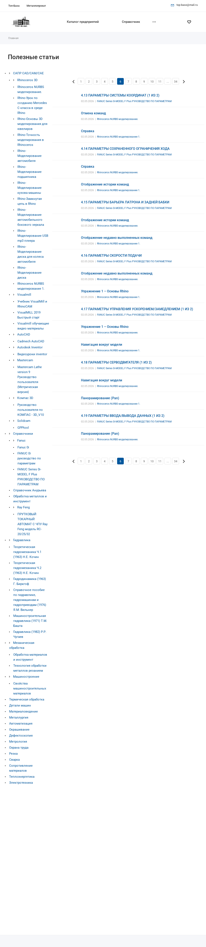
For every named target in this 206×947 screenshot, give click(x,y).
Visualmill (24, 295)
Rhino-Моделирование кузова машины (29, 188)
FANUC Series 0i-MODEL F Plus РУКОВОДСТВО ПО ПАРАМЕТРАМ (134, 101)
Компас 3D (25, 398)
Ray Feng (23, 507)
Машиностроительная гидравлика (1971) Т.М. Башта (30, 621)
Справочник (131, 22)
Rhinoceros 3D (27, 80)
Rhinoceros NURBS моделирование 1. (118, 136)
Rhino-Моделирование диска (29, 272)
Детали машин (20, 705)
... (168, 81)
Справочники (23, 434)
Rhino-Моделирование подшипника (29, 172)
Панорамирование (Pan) (100, 398)
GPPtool (23, 428)
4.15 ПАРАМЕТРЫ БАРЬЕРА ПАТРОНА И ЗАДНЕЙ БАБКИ (125, 202)
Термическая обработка (26, 699)
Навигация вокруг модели (101, 345)
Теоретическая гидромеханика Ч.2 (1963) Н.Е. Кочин (27, 568)
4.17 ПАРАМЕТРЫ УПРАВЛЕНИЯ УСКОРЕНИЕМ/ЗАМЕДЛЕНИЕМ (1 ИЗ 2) (137, 309)
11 (160, 81)
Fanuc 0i (23, 447)
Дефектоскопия (21, 735)
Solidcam (23, 421)
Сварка (14, 760)
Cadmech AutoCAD (30, 341)
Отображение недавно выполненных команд (116, 238)
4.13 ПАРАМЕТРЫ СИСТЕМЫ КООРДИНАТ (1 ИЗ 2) (120, 95)
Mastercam (25, 360)
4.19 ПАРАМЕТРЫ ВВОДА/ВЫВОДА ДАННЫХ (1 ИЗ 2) (122, 416)
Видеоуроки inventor (32, 354)
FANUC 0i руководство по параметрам (29, 458)
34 (175, 81)
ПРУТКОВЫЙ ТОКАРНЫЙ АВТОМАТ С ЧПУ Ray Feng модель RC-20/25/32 (32, 524)
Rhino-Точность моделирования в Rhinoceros (30, 140)
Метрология (18, 741)
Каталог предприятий (83, 22)
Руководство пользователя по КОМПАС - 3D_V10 (30, 410)
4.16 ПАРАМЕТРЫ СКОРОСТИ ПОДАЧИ (111, 255)
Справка (87, 131)
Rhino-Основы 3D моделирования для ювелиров (32, 124)
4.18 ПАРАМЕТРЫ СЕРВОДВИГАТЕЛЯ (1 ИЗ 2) (116, 362)
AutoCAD (23, 334)
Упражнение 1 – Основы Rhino (105, 291)
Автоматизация (20, 723)
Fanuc (21, 440)
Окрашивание (19, 729)
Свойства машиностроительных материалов (29, 688)
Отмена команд (93, 113)
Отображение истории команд (105, 184)
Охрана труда (18, 747)
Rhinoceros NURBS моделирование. (117, 119)
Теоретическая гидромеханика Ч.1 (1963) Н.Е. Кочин (27, 552)
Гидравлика (21, 540)
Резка (13, 753)
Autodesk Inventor (30, 347)
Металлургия (18, 717)
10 (152, 81)
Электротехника (21, 783)
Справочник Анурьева (29, 490)
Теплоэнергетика (21, 777)
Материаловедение (23, 711)
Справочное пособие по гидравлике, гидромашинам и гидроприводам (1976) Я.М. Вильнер (29, 600)
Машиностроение (26, 677)
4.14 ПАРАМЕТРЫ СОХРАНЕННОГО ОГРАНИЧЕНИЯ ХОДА (125, 149)
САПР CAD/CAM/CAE (28, 73)
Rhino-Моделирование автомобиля (29, 156)
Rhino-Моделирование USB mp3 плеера (32, 236)
